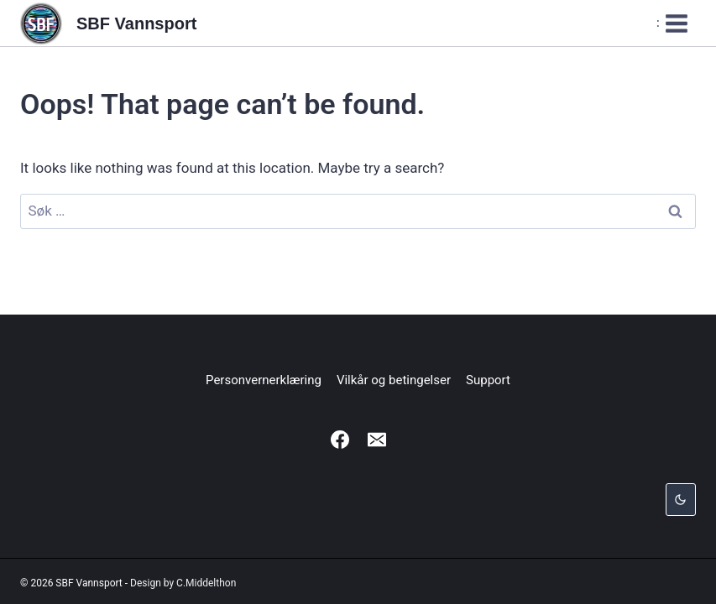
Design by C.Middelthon (183, 583)
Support (488, 380)
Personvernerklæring (263, 380)
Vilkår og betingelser (394, 380)
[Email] (376, 439)
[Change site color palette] (681, 499)
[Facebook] (339, 439)
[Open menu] (673, 23)
